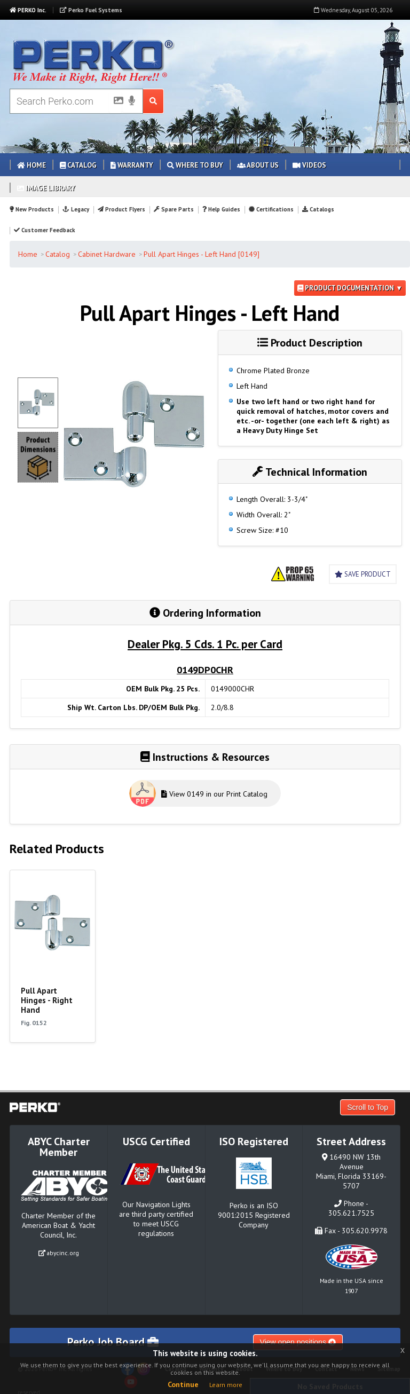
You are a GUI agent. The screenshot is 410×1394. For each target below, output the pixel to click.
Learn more (225, 1385)
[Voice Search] (132, 101)
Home (31, 165)
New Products (32, 209)
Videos (309, 165)
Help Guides (221, 209)
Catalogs (318, 209)
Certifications (271, 209)
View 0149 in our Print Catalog (214, 794)
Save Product (363, 574)
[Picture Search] (115, 102)
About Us (258, 165)
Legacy (75, 209)
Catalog (78, 165)
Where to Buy (195, 165)
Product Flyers (121, 209)
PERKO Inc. (28, 10)
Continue (183, 1384)
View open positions (298, 1342)
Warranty (132, 165)
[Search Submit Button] (153, 101)
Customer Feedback (44, 230)
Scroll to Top (367, 1107)
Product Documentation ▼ (350, 288)
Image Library (46, 188)
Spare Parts (174, 209)
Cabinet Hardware (107, 254)
